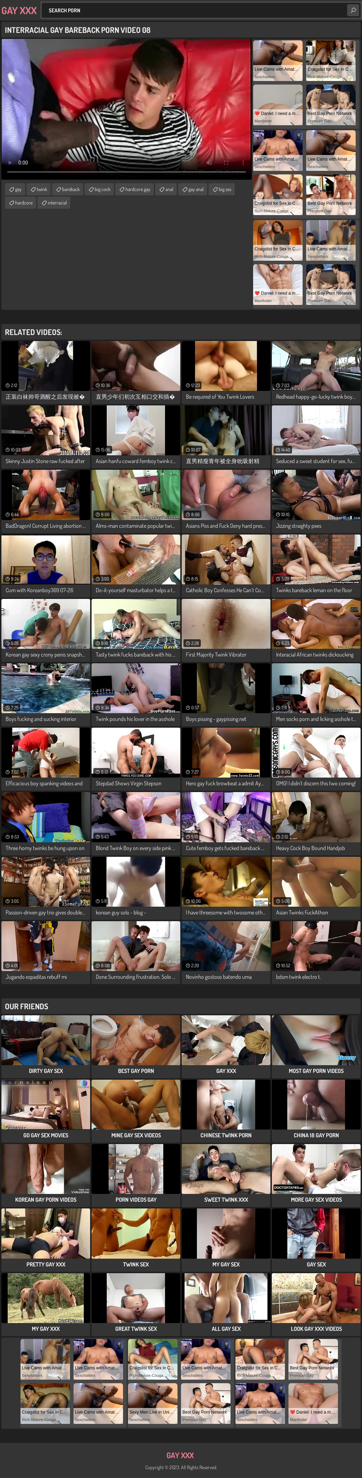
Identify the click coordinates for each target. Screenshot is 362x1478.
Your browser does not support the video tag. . (126, 109)
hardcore (24, 203)
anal (169, 189)
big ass (225, 189)
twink (42, 189)
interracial (57, 203)
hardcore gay (137, 189)
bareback (71, 189)
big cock (102, 189)
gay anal (196, 189)
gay (18, 189)
